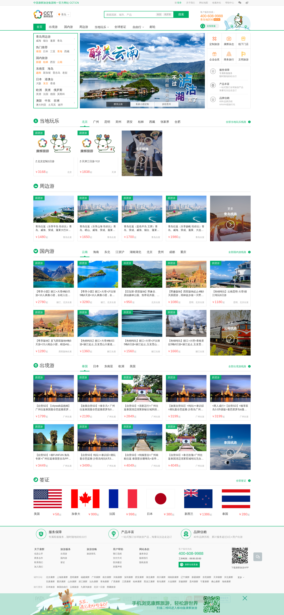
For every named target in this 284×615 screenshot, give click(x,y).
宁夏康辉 (204, 581)
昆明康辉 (74, 577)
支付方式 (117, 558)
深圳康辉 (128, 577)
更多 (142, 147)
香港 (52, 83)
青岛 (59, 40)
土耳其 (52, 104)
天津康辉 (217, 577)
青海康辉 (104, 581)
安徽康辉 (183, 581)
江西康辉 (126, 581)
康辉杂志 (229, 44)
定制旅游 (214, 44)
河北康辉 (228, 577)
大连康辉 (172, 581)
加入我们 (38, 566)
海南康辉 (226, 581)
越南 (38, 72)
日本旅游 (50, 587)
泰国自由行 (62, 587)
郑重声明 (117, 566)
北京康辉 (50, 577)
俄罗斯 (58, 89)
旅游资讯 (91, 553)
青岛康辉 (161, 581)
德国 (52, 94)
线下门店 (243, 44)
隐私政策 (143, 562)
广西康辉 (115, 581)
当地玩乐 (100, 27)
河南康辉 (117, 577)
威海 (38, 40)
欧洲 (39, 89)
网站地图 (203, 2)
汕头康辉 (93, 581)
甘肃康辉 (50, 581)
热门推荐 (42, 47)
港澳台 (49, 79)
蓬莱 (52, 40)
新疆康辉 (196, 577)
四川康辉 (161, 577)
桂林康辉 (137, 581)
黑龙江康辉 (149, 581)
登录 (179, 2)
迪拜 (60, 104)
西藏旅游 (111, 587)
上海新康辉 (62, 577)
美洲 (48, 89)
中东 (48, 100)
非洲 (56, 100)
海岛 (50, 68)
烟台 (45, 40)
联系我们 (38, 562)
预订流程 (117, 553)
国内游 (68, 26)
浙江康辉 (83, 581)
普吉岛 (56, 72)
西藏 (66, 51)
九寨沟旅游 (86, 587)
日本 (45, 51)
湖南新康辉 (173, 577)
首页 (39, 26)
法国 (45, 94)
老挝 (64, 72)
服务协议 (143, 553)
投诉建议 (117, 562)
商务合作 (38, 558)
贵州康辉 (193, 581)
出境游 (53, 26)
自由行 (137, 27)
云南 (59, 62)
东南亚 (40, 68)
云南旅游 (74, 587)
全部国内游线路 (237, 252)
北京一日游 (99, 587)
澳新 (39, 100)
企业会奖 (214, 59)
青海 (59, 51)
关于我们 (190, 2)
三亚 (52, 51)
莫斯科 (61, 94)
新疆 (38, 62)
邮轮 (152, 26)
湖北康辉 (150, 577)
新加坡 (47, 72)
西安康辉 (139, 577)
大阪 (38, 83)
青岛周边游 (43, 36)
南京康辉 (107, 577)
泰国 (38, 51)
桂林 (45, 62)
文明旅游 (243, 59)
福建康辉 (85, 577)
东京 (45, 83)
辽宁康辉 (185, 577)
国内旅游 (42, 57)
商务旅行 (229, 59)
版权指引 (143, 558)
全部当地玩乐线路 (236, 121)
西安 (52, 62)
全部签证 (241, 480)
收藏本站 (216, 2)
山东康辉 (72, 581)
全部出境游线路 (237, 366)
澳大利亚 (41, 104)
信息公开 (38, 553)
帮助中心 (229, 2)
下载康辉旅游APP (240, 558)
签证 (62, 562)
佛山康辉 (215, 581)
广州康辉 (96, 577)
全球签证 (120, 26)
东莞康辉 (206, 577)
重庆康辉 (61, 581)
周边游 (83, 26)
